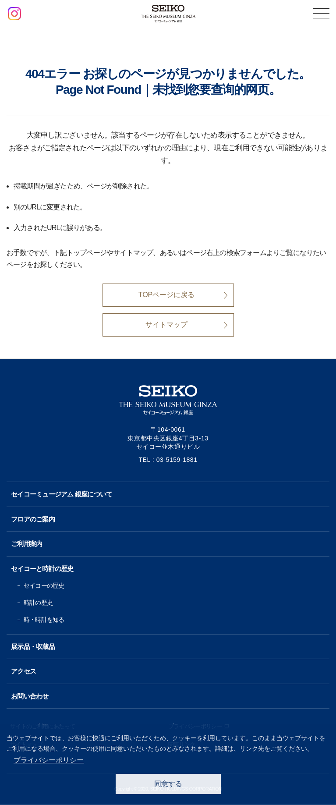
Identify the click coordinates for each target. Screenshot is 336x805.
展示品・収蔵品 (33, 646)
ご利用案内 (26, 543)
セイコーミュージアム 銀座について (61, 494)
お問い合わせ (30, 696)
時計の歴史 (38, 602)
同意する (168, 783)
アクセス (23, 671)
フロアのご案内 (33, 519)
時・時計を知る (44, 619)
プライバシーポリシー (49, 760)
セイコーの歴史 (44, 585)
